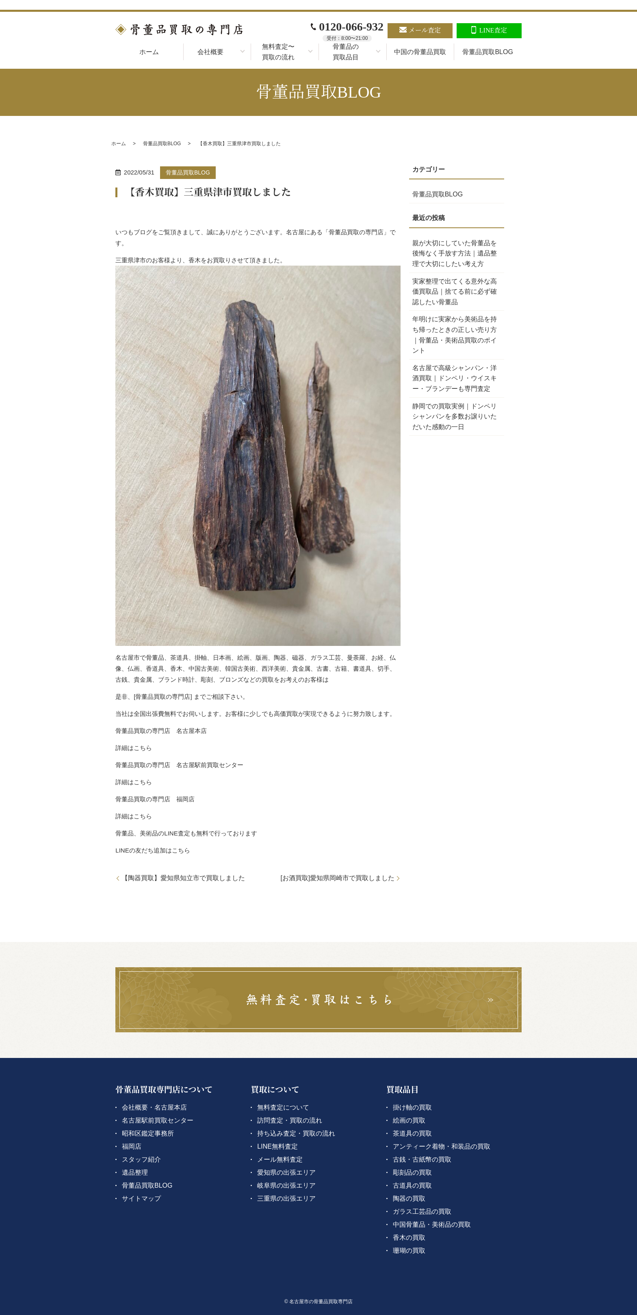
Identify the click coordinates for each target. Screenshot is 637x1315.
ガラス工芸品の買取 (422, 1211)
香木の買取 (409, 1237)
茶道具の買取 (412, 1133)
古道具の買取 (412, 1185)
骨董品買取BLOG (487, 51)
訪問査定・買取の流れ (289, 1120)
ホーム (149, 51)
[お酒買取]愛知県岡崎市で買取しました (337, 877)
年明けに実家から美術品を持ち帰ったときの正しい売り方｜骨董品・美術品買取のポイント (454, 335)
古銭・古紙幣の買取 (422, 1159)
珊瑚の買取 (409, 1250)
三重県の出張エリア (286, 1198)
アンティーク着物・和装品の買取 (441, 1146)
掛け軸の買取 (412, 1107)
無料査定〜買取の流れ (278, 52)
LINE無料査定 (277, 1146)
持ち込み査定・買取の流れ (296, 1133)
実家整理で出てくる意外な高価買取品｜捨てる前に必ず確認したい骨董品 (454, 291)
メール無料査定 (280, 1159)
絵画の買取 (409, 1120)
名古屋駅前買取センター (157, 1120)
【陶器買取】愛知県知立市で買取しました (183, 877)
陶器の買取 (409, 1198)
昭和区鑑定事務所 (148, 1133)
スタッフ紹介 (141, 1159)
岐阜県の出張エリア (286, 1185)
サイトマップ (141, 1198)
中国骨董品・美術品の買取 (432, 1224)
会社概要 (210, 51)
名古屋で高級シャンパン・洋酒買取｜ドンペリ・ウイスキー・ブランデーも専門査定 (454, 378)
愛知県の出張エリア (286, 1172)
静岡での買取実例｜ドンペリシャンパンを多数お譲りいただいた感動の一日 (454, 416)
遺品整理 (135, 1172)
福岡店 (131, 1146)
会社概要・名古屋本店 (154, 1107)
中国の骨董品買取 (420, 51)
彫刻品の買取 (412, 1172)
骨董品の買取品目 (346, 52)
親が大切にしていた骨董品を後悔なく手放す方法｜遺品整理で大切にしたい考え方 (454, 253)
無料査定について (283, 1107)
